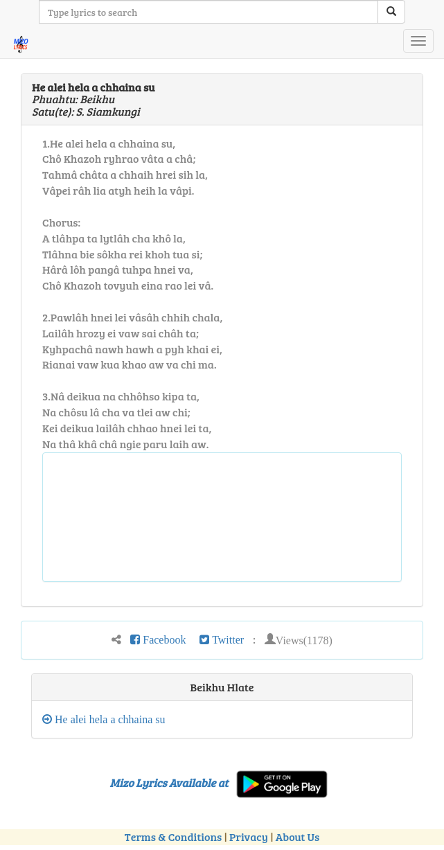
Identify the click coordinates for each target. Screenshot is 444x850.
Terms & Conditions (173, 836)
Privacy (248, 836)
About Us (297, 836)
